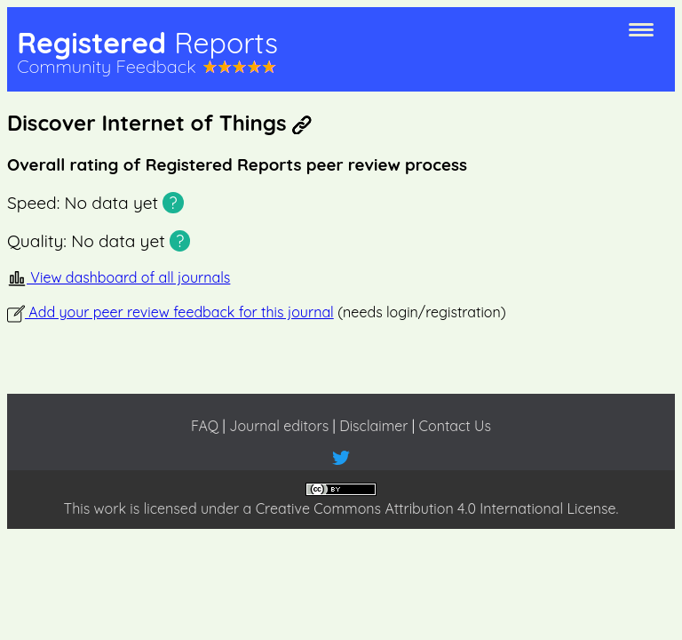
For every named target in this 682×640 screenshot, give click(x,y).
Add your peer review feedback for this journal (170, 312)
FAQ (204, 426)
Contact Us (455, 426)
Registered (147, 42)
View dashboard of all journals (118, 277)
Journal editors (279, 426)
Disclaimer (373, 426)
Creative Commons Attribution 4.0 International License (436, 508)
